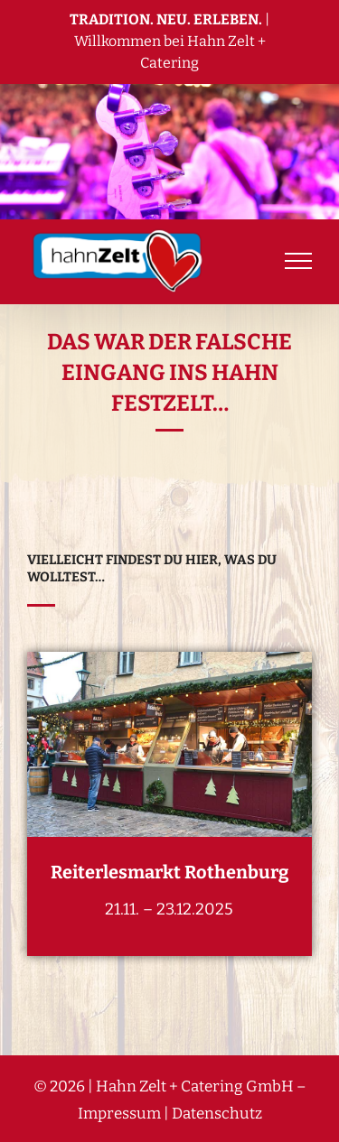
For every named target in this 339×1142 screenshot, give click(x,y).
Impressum (119, 1113)
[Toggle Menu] (298, 261)
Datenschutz (217, 1113)
